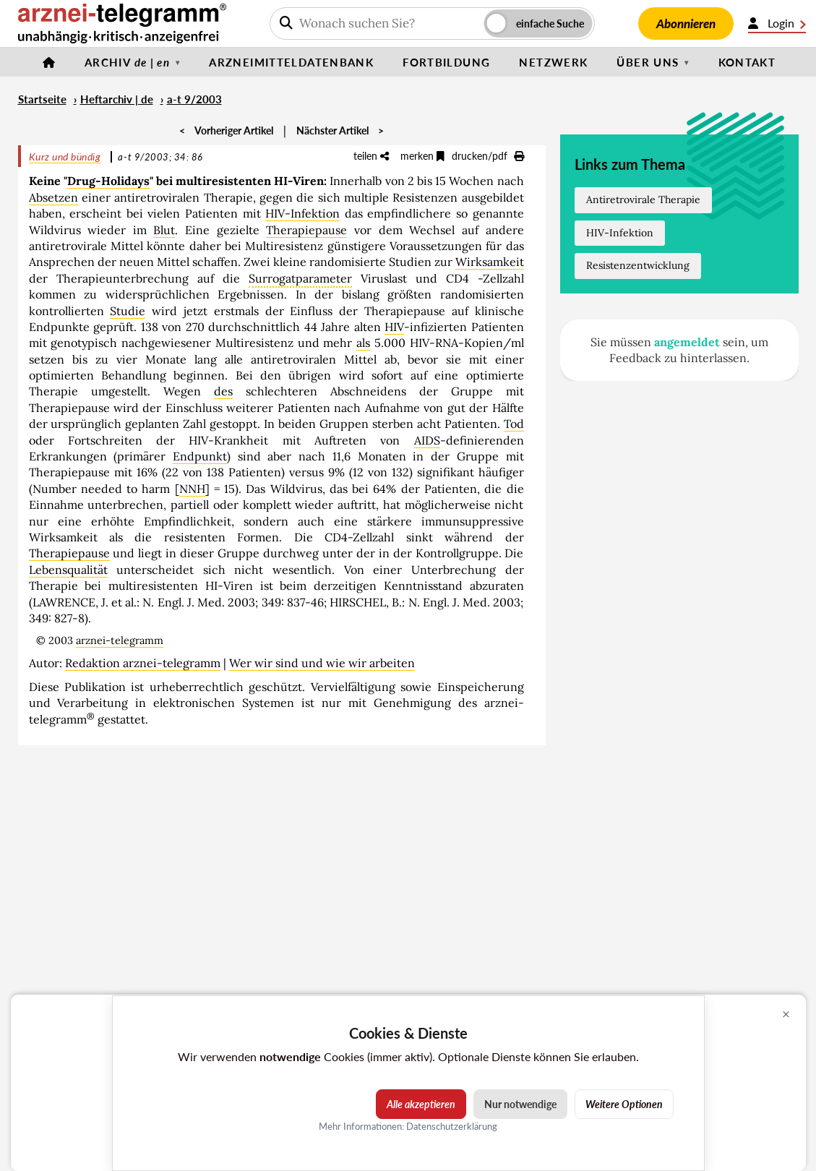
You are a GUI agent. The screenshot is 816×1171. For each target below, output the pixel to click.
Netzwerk (553, 62)
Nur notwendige (520, 1104)
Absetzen (53, 197)
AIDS (427, 440)
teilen (371, 156)
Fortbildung (446, 62)
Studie (127, 311)
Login (777, 23)
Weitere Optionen (624, 1104)
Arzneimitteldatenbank (291, 62)
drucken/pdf (488, 156)
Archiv (127, 62)
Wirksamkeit (489, 261)
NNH (192, 488)
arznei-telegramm (119, 640)
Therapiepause (306, 230)
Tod (514, 423)
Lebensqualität (68, 569)
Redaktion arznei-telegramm (142, 663)
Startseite (42, 99)
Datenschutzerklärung (451, 1126)
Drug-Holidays (108, 180)
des (223, 391)
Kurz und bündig (65, 156)
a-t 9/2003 (194, 99)
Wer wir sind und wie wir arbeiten (322, 663)
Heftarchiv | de (116, 99)
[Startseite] (49, 62)
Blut (164, 230)
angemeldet (687, 342)
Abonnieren (686, 23)
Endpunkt (200, 456)
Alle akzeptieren (421, 1104)
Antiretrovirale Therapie (643, 199)
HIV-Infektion (302, 213)
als (363, 342)
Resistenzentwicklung (638, 265)
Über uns (648, 62)
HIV (394, 326)
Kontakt (747, 62)
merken (422, 156)
